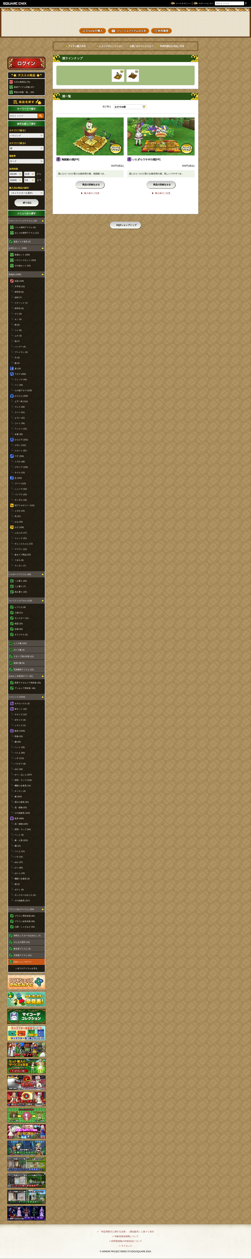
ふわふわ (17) (21, 533)
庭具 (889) (19, 818)
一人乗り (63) (21, 581)
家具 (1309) (20, 731)
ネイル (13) (20, 472)
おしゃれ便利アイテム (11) (27, 233)
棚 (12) (18, 846)
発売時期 (13, 169)
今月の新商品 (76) (22, 82)
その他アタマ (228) (23, 390)
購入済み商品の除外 (19, 188)
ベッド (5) (19, 835)
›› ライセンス (125, 1246)
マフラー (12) (21, 549)
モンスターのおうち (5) (25, 895)
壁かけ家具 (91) (22, 802)
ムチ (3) (18, 336)
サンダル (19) (21, 500)
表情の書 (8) (19, 663)
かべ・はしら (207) (23, 775)
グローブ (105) (21, 467)
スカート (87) (21, 451)
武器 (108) (19, 281)
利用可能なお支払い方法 (172, 46)
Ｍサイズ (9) (20, 720)
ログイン (26, 63)
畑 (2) (17, 884)
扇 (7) (17, 341)
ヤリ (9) (18, 314)
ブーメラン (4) (21, 352)
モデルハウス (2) (22, 703)
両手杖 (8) (19, 308)
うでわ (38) (20, 461)
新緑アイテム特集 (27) (24, 87)
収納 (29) (19, 736)
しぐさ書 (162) (20, 643)
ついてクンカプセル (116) (20, 600)
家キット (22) (21, 709)
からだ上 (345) (21, 396)
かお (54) (19, 522)
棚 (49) (18, 742)
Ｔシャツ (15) (21, 429)
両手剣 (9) (19, 292)
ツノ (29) (19, 385)
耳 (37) (18, 516)
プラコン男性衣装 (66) (25, 916)
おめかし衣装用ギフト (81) (21, 676)
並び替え (107, 106)
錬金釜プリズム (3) (22, 949)
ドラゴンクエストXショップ (125, 18)
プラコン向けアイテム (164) (21, 909)
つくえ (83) (20, 753)
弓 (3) (17, 357)
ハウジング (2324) (17, 697)
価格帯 (12, 156)
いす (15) (19, 857)
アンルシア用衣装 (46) (25, 688)
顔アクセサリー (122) (24, 505)
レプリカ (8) (20, 607)
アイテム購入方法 (77, 46)
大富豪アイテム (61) (22, 955)
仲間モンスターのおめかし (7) (27, 935)
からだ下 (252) (21, 440)
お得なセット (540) (18, 248)
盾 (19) (18, 368)
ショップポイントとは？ (111, 46)
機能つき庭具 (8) (22, 879)
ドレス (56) (20, 407)
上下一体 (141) (21, 401)
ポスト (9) (19, 889)
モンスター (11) (22, 618)
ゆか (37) (19, 862)
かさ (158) (19, 527)
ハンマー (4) (20, 347)
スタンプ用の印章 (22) (23, 656)
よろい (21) (20, 418)
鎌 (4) (17, 363)
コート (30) (20, 423)
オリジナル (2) (21, 634)
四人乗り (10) (21, 592)
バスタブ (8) (20, 764)
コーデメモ (234, 24)
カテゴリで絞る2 (17, 143)
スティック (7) (21, 303)
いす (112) (19, 758)
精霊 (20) (19, 623)
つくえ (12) (20, 851)
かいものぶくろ (234, 17)
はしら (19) (20, 873)
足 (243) (18, 478)
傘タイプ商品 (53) (23, 555)
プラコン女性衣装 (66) (25, 921)
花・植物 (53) (21, 807)
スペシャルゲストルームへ (26, 50)
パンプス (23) (21, 494)
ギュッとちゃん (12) (24, 544)
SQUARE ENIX (15, 3)
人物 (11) (19, 613)
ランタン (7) (20, 565)
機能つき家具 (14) (23, 785)
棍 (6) (17, 325)
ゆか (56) (19, 769)
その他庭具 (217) (22, 900)
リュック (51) (21, 538)
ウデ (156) (19, 456)
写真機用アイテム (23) (23, 669)
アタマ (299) (20, 374)
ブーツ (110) (20, 483)
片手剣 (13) (20, 286)
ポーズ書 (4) (19, 650)
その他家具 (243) (22, 813)
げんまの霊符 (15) (21, 942)
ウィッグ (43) (21, 379)
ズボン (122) (20, 445)
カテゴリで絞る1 (17, 130)
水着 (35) (19, 434)
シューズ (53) (21, 489)
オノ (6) (18, 319)
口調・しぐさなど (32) (25, 927)
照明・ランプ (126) (23, 780)
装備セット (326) (22, 255)
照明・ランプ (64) (23, 829)
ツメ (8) (18, 330)
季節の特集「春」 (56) (24, 92)
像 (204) (18, 796)
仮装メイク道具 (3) (22, 241)
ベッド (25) (20, 747)
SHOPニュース (234, 30)
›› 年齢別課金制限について (125, 1236)
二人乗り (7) (20, 586)
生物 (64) (19, 629)
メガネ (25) (20, 511)
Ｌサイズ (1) (20, 725)
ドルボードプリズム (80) (20, 574)
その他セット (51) (23, 266)
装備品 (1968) (15, 274)
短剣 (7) (18, 297)
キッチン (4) (20, 791)
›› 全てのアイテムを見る (26, 968)
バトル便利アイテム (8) (25, 227)
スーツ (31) (20, 412)
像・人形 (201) (21, 840)
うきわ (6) (19, 560)
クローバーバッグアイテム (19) (23, 221)
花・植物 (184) (21, 824)
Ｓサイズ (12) (21, 714)
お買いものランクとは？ (142, 46)
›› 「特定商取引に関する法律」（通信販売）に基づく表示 (125, 1231)
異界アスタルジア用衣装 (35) (28, 683)
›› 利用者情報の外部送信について (125, 1241)
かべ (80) (19, 868)
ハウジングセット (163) (25, 260)
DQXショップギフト (22, 962)
